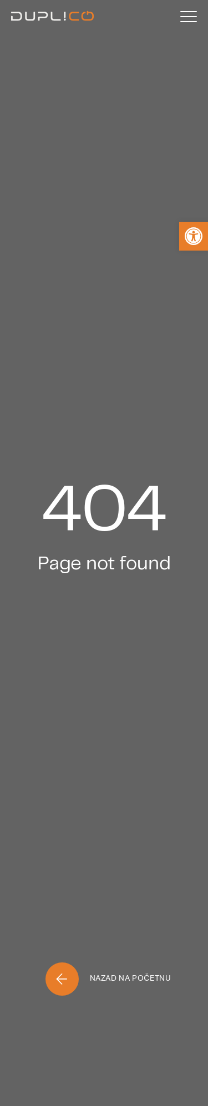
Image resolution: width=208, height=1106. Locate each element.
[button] (193, 236)
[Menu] (188, 16)
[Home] (52, 17)
